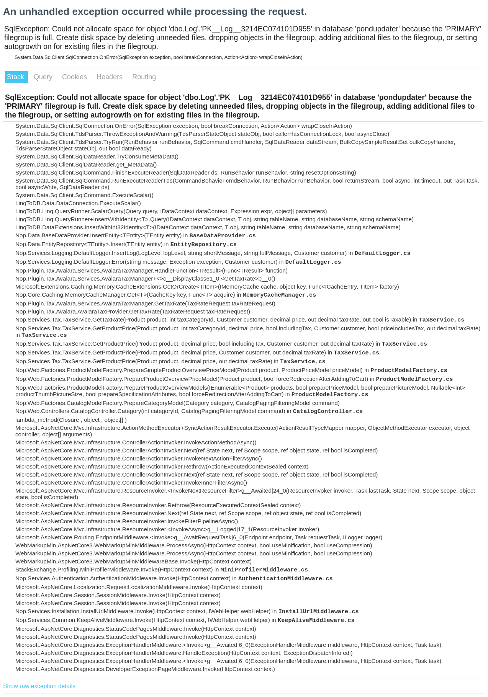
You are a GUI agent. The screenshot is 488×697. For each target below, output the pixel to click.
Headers (110, 77)
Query (44, 77)
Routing (144, 77)
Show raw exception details (39, 686)
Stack (16, 77)
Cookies (75, 77)
